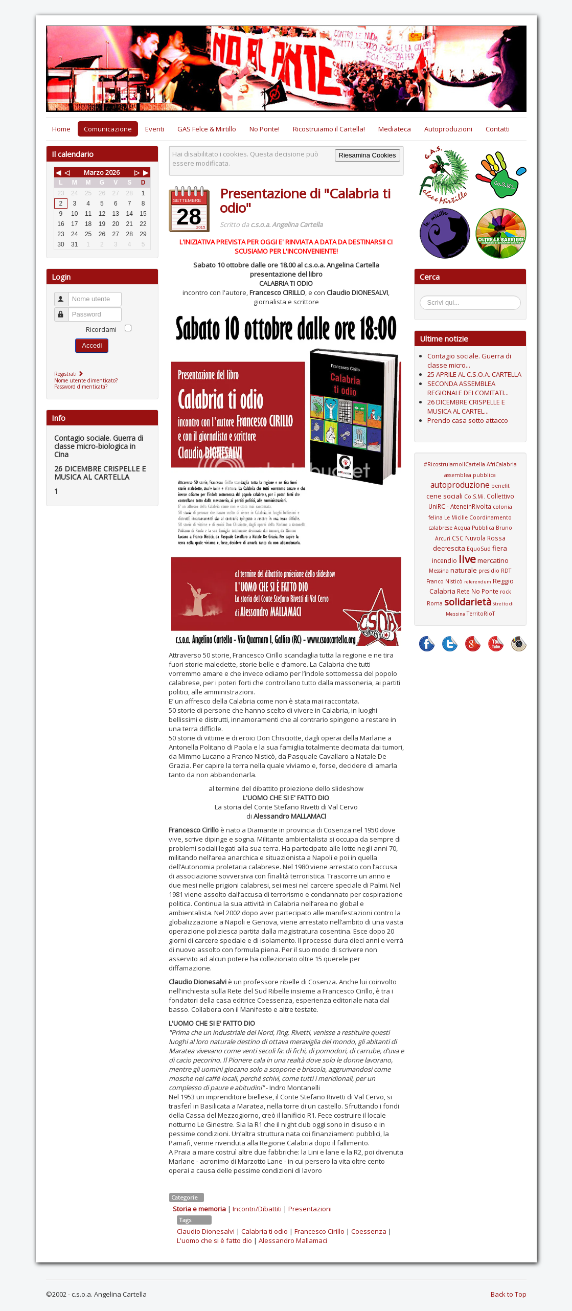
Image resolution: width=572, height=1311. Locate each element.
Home (61, 128)
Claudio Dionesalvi (206, 1231)
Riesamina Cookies (367, 155)
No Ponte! (264, 128)
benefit (500, 485)
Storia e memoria (199, 1208)
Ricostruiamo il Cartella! (329, 128)
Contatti (498, 128)
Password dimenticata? (80, 386)
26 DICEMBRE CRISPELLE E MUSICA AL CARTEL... (466, 406)
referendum (477, 581)
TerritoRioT (481, 613)
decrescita (449, 548)
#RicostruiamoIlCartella (454, 464)
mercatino (493, 560)
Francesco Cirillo (319, 1231)
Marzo (94, 172)
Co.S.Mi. (474, 496)
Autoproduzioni (448, 128)
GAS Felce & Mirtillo (206, 128)
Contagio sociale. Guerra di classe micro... (469, 360)
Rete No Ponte (477, 591)
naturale (463, 570)
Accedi (92, 345)
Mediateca (394, 128)
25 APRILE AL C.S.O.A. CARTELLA (474, 374)
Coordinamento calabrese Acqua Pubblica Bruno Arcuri (470, 528)
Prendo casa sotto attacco (467, 420)
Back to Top (509, 1294)
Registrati (69, 373)
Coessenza (368, 1231)
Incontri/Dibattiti (257, 1208)
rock (505, 591)
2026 (112, 172)
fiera (499, 548)
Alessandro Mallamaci (293, 1240)
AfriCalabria (502, 464)
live (467, 559)
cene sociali (444, 496)
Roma (435, 603)
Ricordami (101, 329)
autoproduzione (460, 484)
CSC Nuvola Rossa (479, 538)
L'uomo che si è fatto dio (214, 1240)
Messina (439, 570)
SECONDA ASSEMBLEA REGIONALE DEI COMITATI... (468, 388)
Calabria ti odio (264, 1231)
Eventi (154, 128)
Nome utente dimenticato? (86, 380)
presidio (488, 570)
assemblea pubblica (470, 475)
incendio (444, 560)
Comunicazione (108, 128)
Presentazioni (310, 1208)
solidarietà (467, 602)
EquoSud (479, 548)
